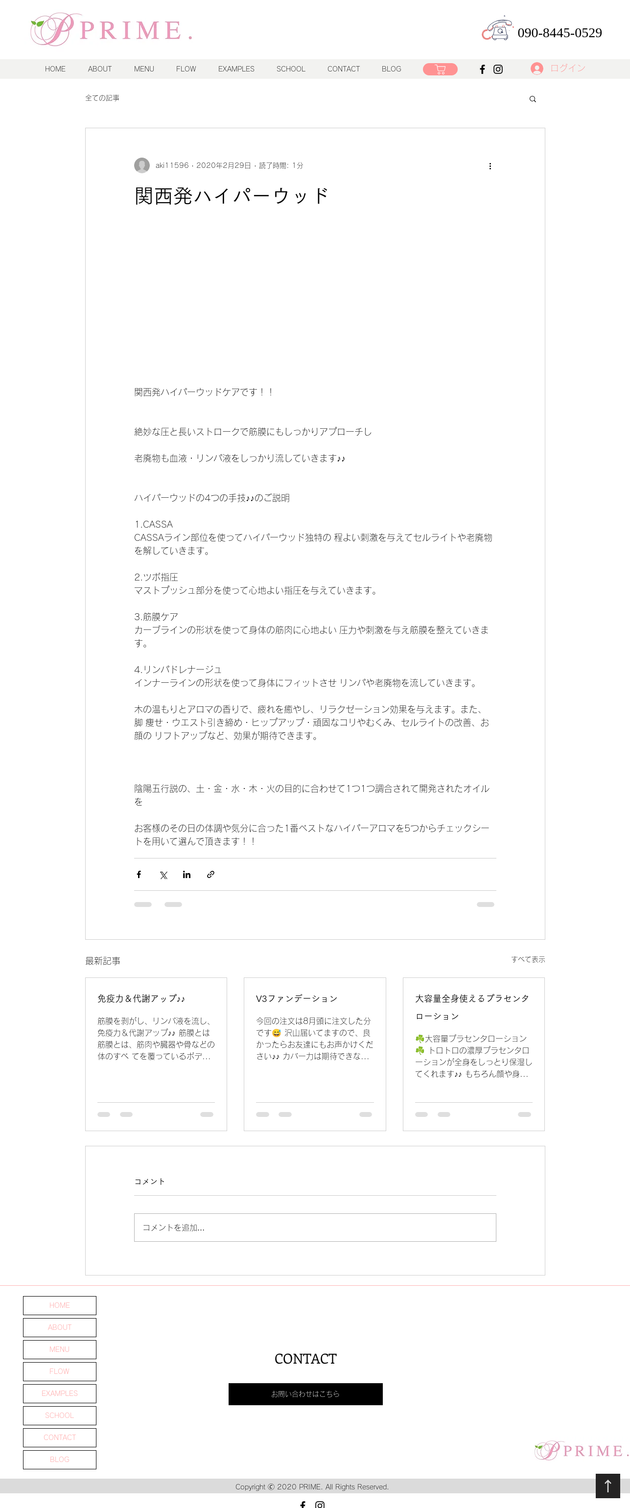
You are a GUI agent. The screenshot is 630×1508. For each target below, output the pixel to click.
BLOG (60, 1459)
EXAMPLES (60, 1393)
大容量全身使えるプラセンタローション (472, 1007)
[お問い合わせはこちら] (306, 1394)
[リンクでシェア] (210, 874)
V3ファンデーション (297, 998)
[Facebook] (482, 69)
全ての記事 (102, 97)
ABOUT (59, 1327)
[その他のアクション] (490, 165)
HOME (59, 1305)
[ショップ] (440, 69)
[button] (144, 69)
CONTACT (60, 1437)
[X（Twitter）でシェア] (162, 874)
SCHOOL (59, 1415)
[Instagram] (498, 69)
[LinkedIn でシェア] (186, 874)
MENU (59, 1349)
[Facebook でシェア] (138, 874)
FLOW (59, 1371)
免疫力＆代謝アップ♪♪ (141, 998)
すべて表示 (528, 959)
